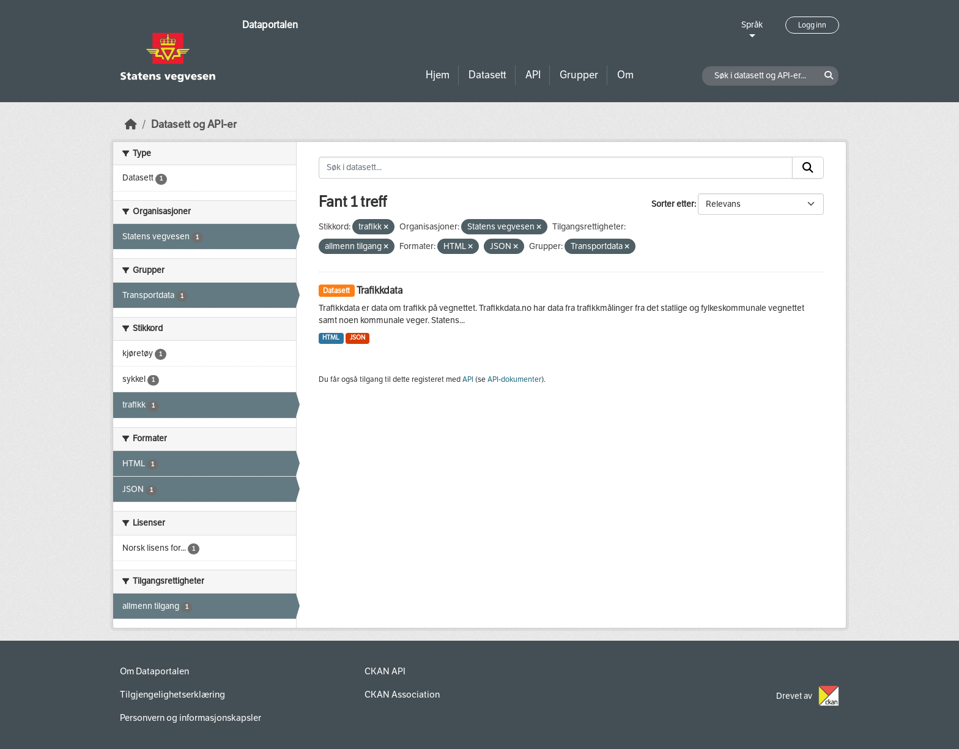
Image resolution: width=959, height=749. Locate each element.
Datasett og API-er (194, 124)
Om (625, 75)
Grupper (579, 75)
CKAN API (385, 671)
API (533, 75)
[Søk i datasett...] (556, 168)
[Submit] (808, 168)
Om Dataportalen (154, 671)
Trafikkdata (379, 290)
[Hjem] (131, 124)
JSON (357, 337)
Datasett (487, 75)
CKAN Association (402, 694)
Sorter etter (672, 204)
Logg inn (812, 25)
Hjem (438, 75)
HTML (330, 337)
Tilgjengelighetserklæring (172, 694)
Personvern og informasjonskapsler (190, 717)
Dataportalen (270, 25)
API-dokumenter (514, 379)
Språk (752, 25)
